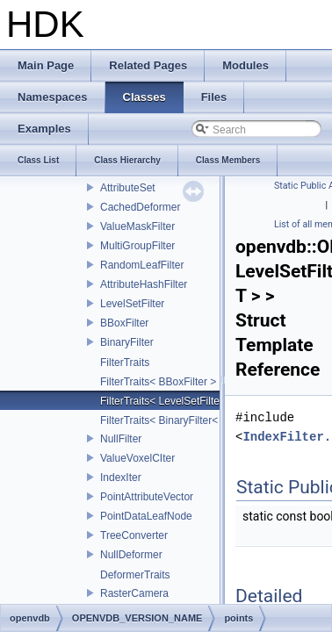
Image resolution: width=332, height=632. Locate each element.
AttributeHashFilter (143, 284)
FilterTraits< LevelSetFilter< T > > (178, 401)
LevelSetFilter (132, 304)
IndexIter (120, 477)
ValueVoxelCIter (137, 458)
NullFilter (120, 439)
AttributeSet (127, 188)
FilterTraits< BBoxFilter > (158, 382)
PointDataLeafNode (146, 516)
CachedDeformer (140, 207)
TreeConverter (134, 535)
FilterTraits (124, 362)
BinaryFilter (127, 342)
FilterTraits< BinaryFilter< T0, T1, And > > (196, 420)
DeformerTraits (135, 575)
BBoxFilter (124, 323)
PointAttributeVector (146, 497)
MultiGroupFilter (137, 246)
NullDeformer (131, 555)
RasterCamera (134, 593)
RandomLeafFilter (142, 265)
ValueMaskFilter (137, 226)
